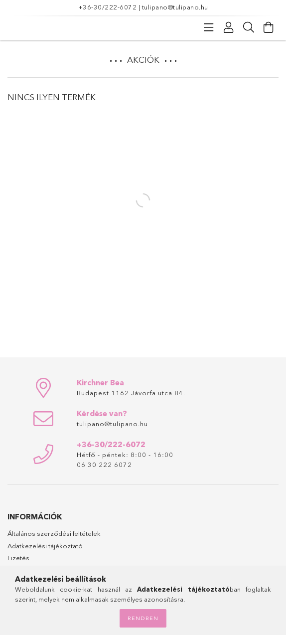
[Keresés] (249, 27)
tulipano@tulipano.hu (175, 7)
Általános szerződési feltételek (54, 533)
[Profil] (229, 27)
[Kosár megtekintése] (269, 27)
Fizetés (18, 558)
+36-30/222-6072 (107, 7)
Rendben (143, 618)
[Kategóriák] (209, 27)
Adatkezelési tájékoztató (45, 546)
